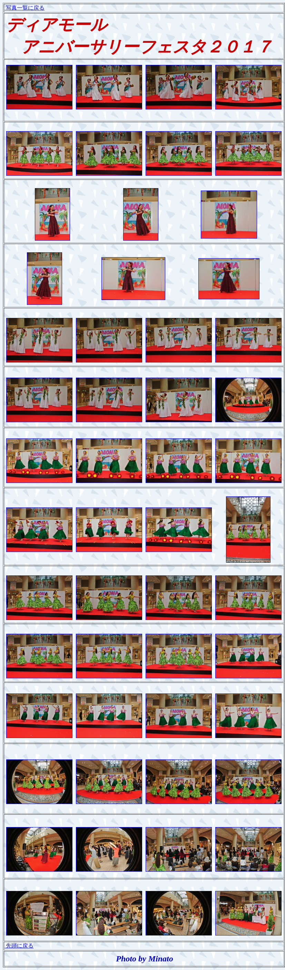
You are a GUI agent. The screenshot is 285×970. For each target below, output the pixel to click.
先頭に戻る (18, 946)
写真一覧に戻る (24, 8)
